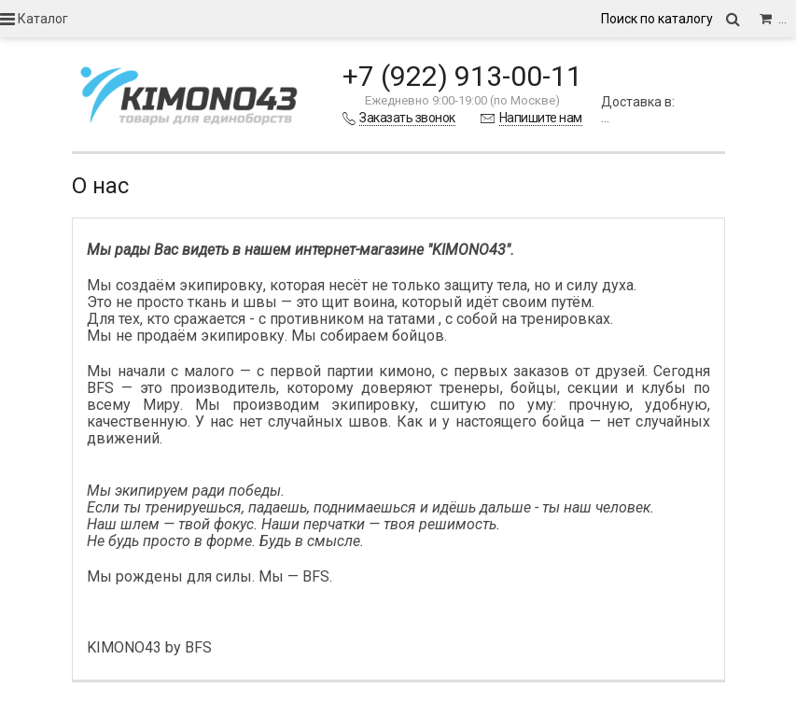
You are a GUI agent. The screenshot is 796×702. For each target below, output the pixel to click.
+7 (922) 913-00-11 (462, 76)
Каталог (34, 18)
